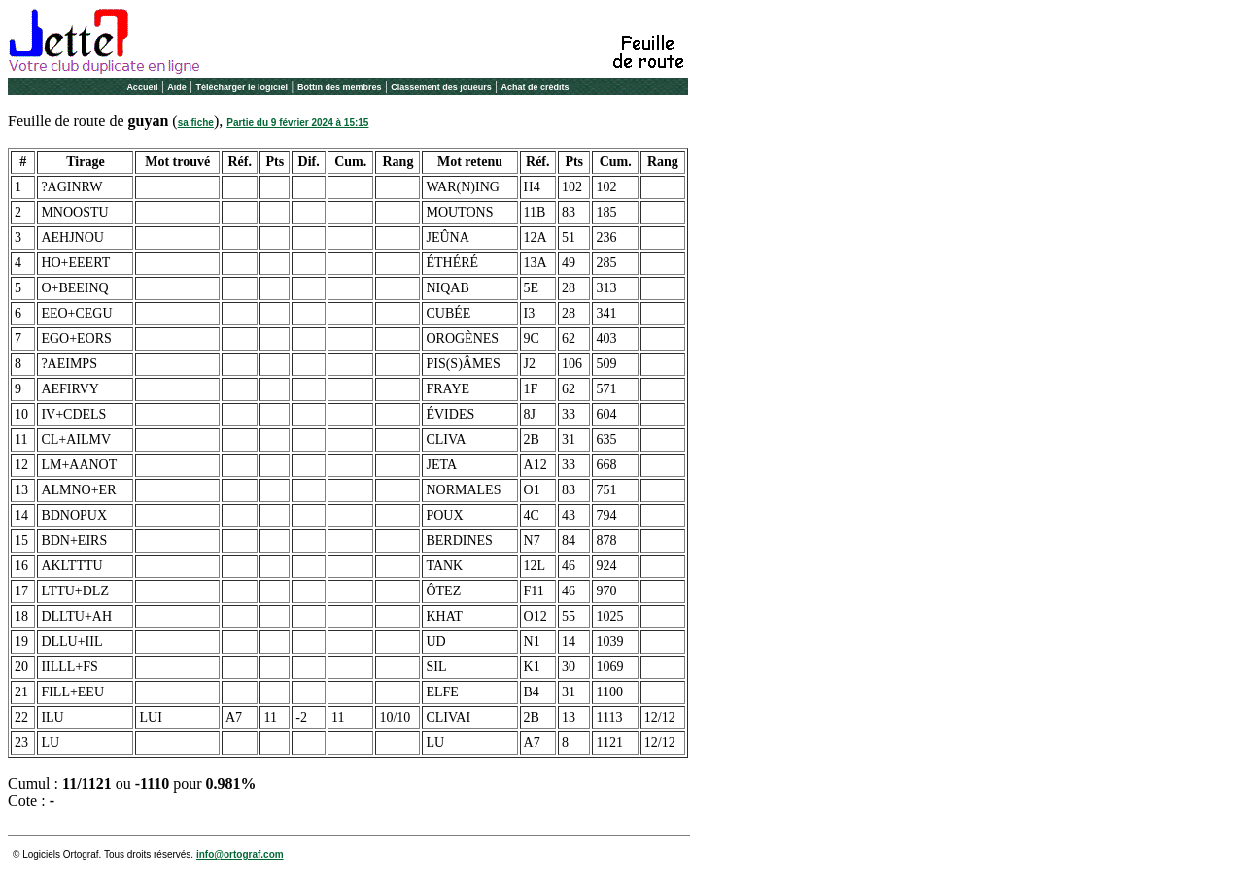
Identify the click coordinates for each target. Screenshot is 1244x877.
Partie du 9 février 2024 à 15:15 (297, 123)
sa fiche (196, 123)
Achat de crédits (535, 87)
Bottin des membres (339, 87)
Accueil (141, 87)
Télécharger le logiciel (242, 87)
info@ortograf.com (240, 854)
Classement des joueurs (441, 87)
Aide (177, 87)
